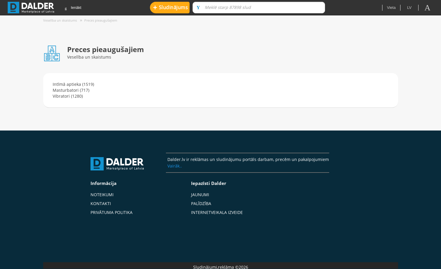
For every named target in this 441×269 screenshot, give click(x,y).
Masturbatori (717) (71, 90)
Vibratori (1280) (68, 96)
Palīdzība (201, 203)
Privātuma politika (112, 212)
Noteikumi (102, 194)
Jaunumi (200, 194)
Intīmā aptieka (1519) (73, 84)
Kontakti (101, 203)
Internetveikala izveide (217, 212)
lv (409, 7)
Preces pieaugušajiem (100, 20)
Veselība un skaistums (60, 20)
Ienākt (73, 7)
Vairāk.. (174, 166)
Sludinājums (170, 7)
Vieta (391, 7)
